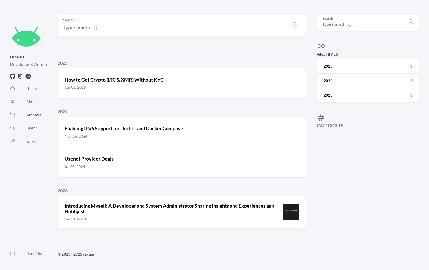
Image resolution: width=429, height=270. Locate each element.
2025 (63, 62)
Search (327, 18)
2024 (63, 111)
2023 (63, 190)
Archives (327, 53)
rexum (17, 56)
